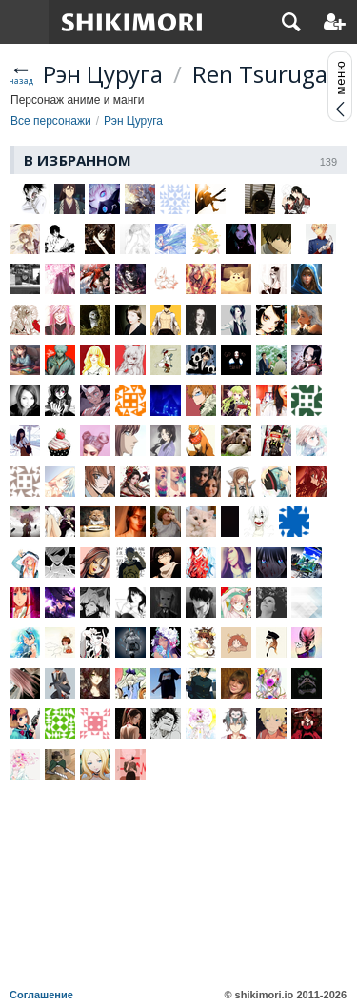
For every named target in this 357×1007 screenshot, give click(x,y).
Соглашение (41, 994)
